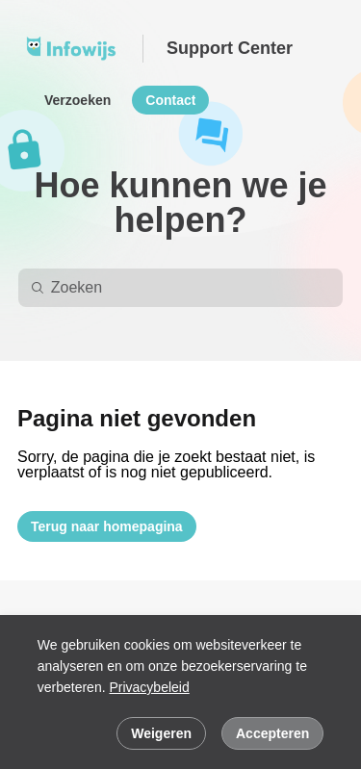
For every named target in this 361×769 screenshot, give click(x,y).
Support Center (230, 48)
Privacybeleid (149, 687)
